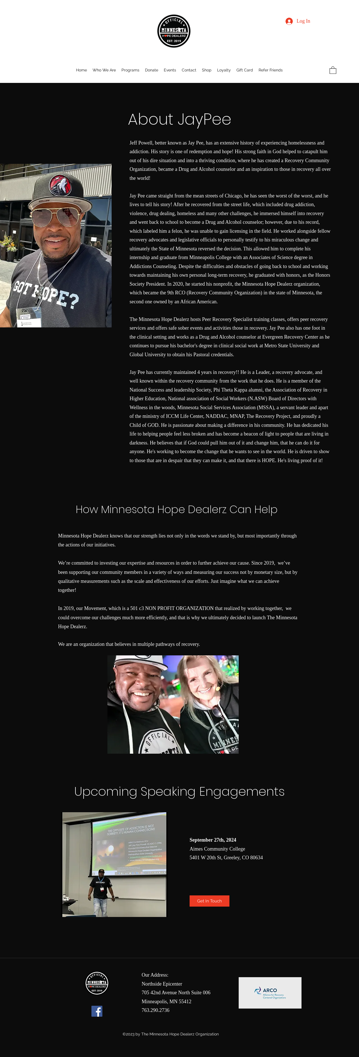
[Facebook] (96, 1011)
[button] (333, 70)
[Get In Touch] (209, 901)
